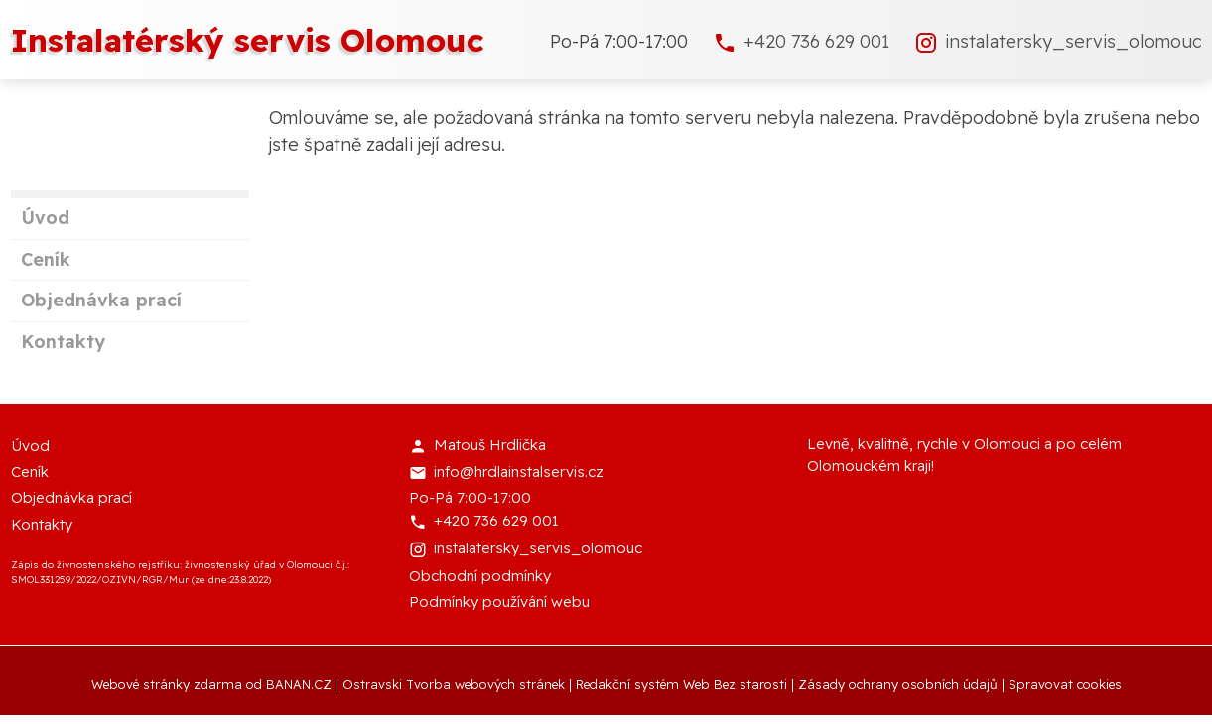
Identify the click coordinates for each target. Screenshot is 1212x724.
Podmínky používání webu (499, 601)
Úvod (45, 217)
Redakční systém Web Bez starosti (681, 684)
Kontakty (63, 341)
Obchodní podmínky (480, 575)
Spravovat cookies (1065, 684)
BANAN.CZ (299, 684)
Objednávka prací (101, 300)
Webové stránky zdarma (166, 684)
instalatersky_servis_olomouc (1073, 41)
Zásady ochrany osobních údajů (898, 684)
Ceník (45, 259)
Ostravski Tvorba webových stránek (453, 684)
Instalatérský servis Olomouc (247, 40)
